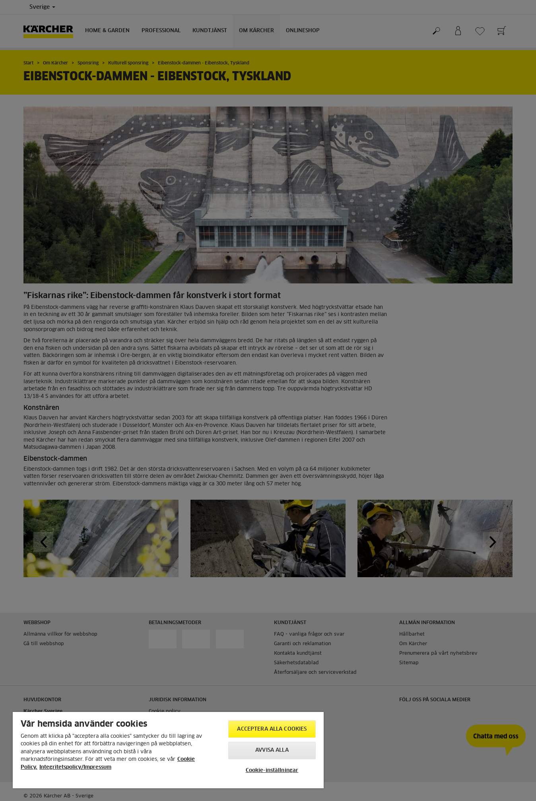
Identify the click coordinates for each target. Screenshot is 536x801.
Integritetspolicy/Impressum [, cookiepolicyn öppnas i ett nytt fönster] (75, 767)
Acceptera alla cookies (272, 729)
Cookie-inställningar (272, 770)
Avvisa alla (271, 750)
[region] (168, 750)
